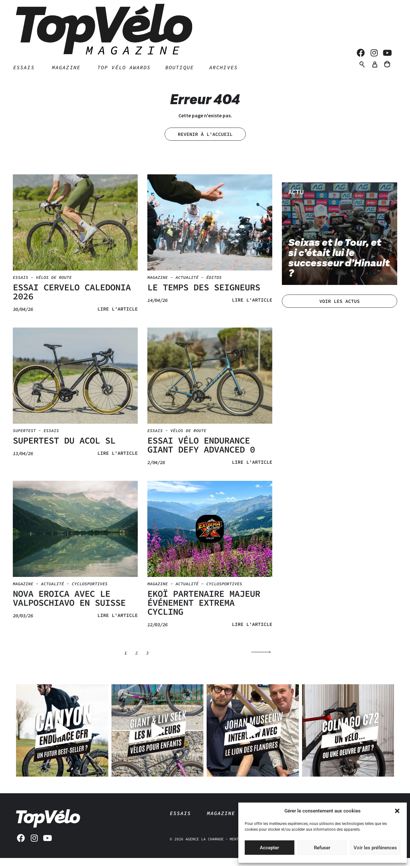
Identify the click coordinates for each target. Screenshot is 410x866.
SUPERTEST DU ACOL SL (64, 448)
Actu (296, 200)
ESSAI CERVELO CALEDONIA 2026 (72, 300)
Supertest (24, 439)
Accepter (269, 848)
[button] (397, 811)
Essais (20, 285)
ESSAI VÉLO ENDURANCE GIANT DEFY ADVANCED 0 (201, 453)
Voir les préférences (375, 848)
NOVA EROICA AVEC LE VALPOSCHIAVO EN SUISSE (69, 606)
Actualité (187, 285)
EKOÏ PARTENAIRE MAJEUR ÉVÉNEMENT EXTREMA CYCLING (203, 611)
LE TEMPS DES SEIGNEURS (203, 295)
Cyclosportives (90, 592)
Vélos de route (54, 285)
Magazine (157, 285)
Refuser (322, 848)
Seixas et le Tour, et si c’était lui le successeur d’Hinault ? (339, 266)
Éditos (214, 285)
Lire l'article (117, 317)
